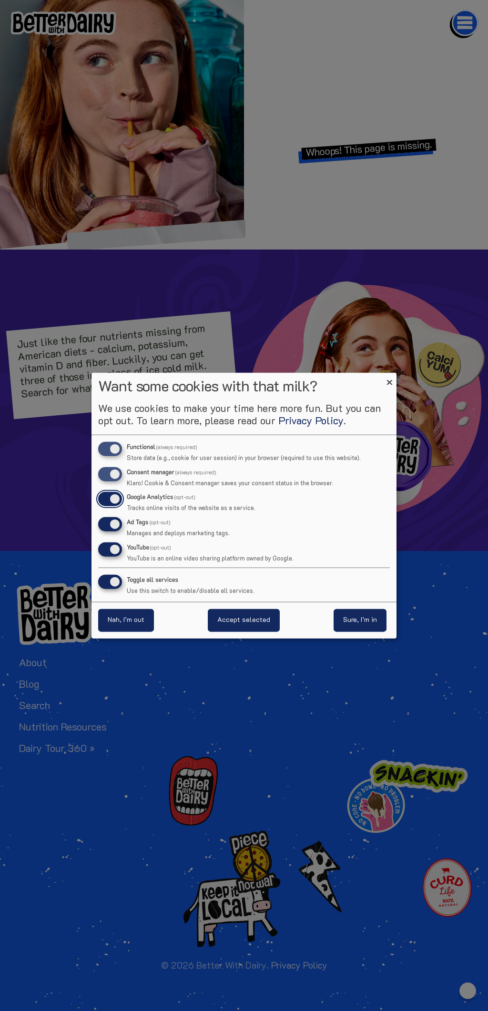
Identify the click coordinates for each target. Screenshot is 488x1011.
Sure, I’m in (360, 620)
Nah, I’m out (126, 620)
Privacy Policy (311, 421)
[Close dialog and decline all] (389, 378)
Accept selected (243, 620)
